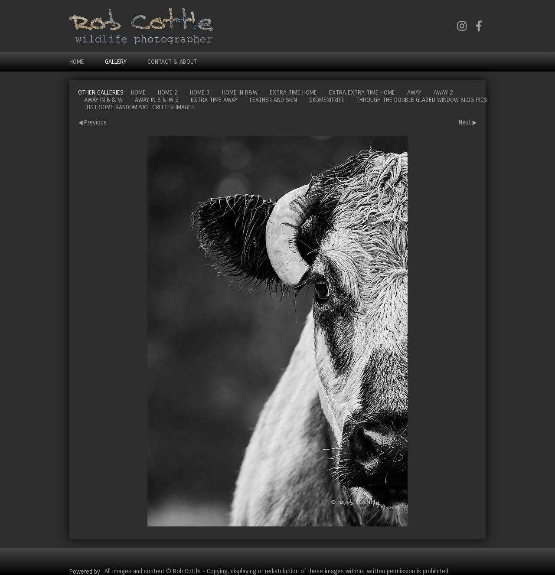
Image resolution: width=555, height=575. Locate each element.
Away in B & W (103, 100)
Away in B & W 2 (157, 100)
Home (76, 61)
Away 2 (443, 92)
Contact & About (172, 61)
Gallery (116, 61)
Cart (479, 558)
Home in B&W (240, 92)
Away (414, 92)
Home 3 (200, 92)
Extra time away (214, 100)
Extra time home (293, 92)
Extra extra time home (362, 92)
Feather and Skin (273, 100)
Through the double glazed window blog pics (421, 100)
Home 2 (168, 92)
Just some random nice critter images (139, 107)
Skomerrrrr (326, 100)
